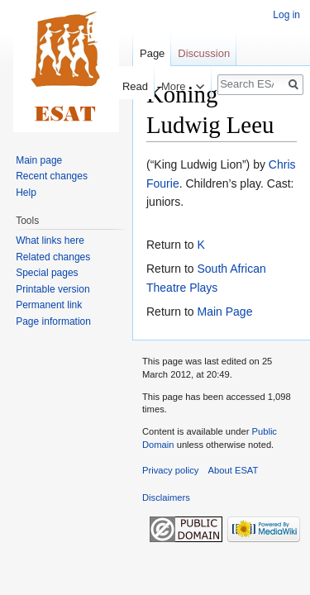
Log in (286, 15)
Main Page (224, 311)
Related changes (53, 257)
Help (26, 192)
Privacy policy (170, 470)
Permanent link (49, 305)
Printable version (52, 289)
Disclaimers (166, 497)
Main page (39, 160)
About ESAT (233, 470)
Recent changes (52, 176)
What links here (50, 240)
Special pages (47, 272)
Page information (53, 321)
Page (152, 53)
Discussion (204, 53)
